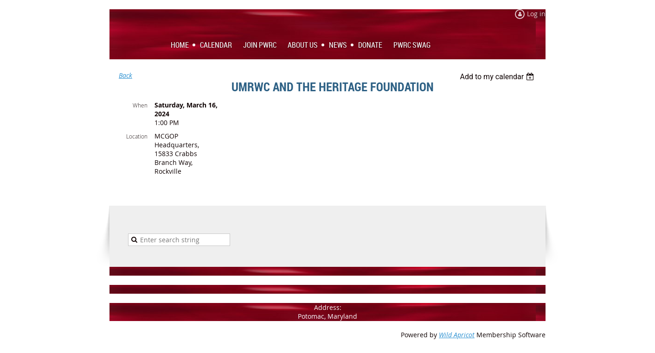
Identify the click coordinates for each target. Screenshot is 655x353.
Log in (536, 13)
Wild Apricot (457, 334)
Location (137, 136)
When (140, 105)
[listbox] (498, 76)
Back (125, 75)
